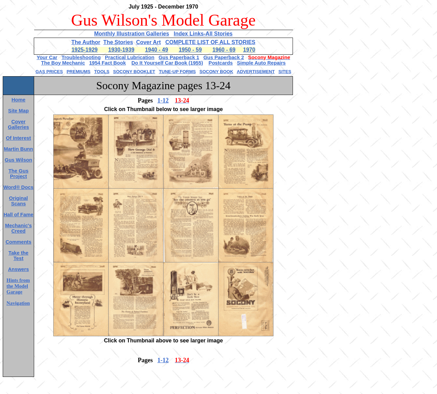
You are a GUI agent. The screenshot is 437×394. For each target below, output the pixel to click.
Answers (18, 269)
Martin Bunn (18, 149)
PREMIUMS (78, 71)
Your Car (47, 57)
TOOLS (102, 71)
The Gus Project (19, 173)
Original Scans (18, 200)
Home (19, 100)
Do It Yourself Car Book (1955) (167, 63)
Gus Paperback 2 (223, 57)
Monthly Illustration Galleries (131, 34)
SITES (284, 71)
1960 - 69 (224, 50)
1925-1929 (84, 50)
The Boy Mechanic (63, 63)
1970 (249, 50)
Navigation (18, 303)
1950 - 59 (190, 50)
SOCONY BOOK (216, 71)
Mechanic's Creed (18, 228)
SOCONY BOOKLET (134, 71)
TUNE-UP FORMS (177, 71)
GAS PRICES (49, 71)
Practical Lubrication (129, 57)
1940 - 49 (156, 50)
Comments (18, 242)
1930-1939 (121, 50)
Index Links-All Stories (203, 34)
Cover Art (148, 42)
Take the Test (18, 255)
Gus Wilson (18, 160)
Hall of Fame (18, 214)
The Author (85, 42)
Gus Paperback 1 (178, 57)
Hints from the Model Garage (18, 286)
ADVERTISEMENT (255, 71)
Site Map (18, 110)
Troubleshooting (81, 57)
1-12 (163, 100)
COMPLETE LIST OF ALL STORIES (210, 42)
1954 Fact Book (107, 63)
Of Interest (18, 138)
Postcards (221, 63)
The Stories (118, 42)
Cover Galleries (18, 124)
